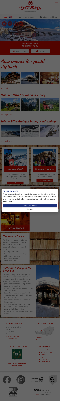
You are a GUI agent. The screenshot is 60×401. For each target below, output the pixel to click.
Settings (30, 209)
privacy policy (8, 201)
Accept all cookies (30, 205)
